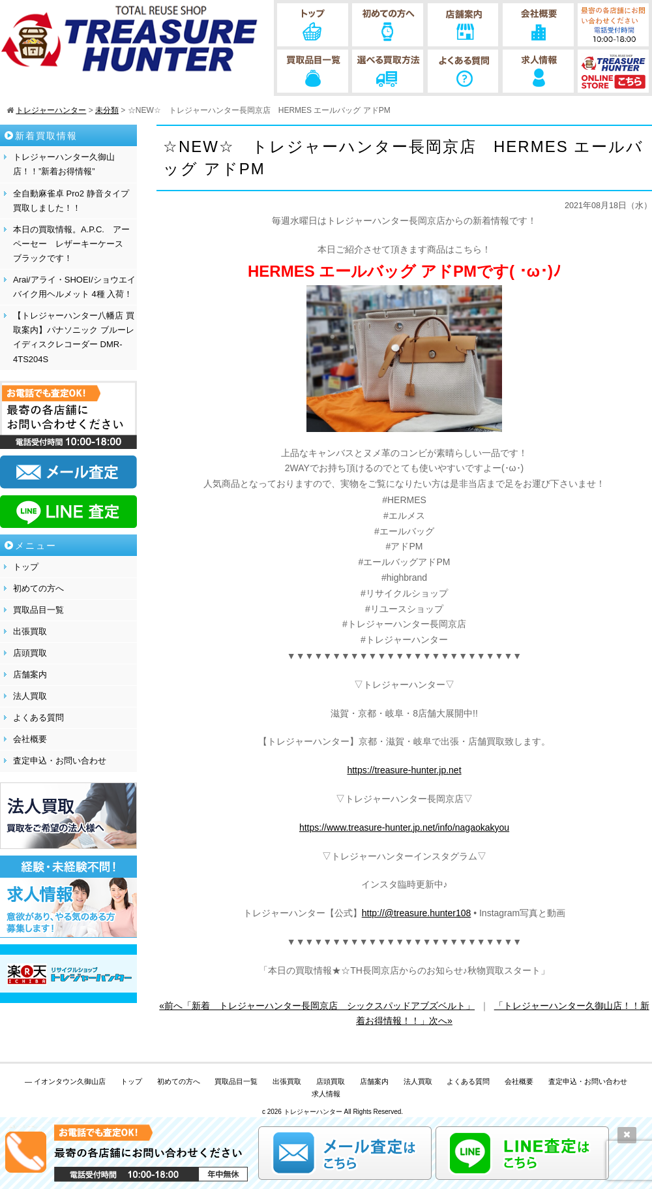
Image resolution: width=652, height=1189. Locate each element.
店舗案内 (30, 674)
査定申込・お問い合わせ (59, 760)
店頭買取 (30, 653)
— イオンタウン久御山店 (65, 1081)
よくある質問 (38, 717)
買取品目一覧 (38, 610)
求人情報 (326, 1094)
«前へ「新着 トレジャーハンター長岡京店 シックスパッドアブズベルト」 (317, 1005)
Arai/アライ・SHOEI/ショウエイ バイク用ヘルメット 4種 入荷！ (74, 287)
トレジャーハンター (313, 1111)
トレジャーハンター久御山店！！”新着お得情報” (64, 164)
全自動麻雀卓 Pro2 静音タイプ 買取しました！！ (71, 201)
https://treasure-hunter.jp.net (404, 770)
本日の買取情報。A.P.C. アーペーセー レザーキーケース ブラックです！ (72, 243)
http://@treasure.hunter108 (416, 913)
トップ (25, 567)
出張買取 (30, 631)
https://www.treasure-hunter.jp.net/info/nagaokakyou (404, 827)
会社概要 (30, 739)
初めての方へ (38, 588)
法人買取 (30, 696)
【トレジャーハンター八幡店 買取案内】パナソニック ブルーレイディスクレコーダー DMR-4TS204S (73, 337)
